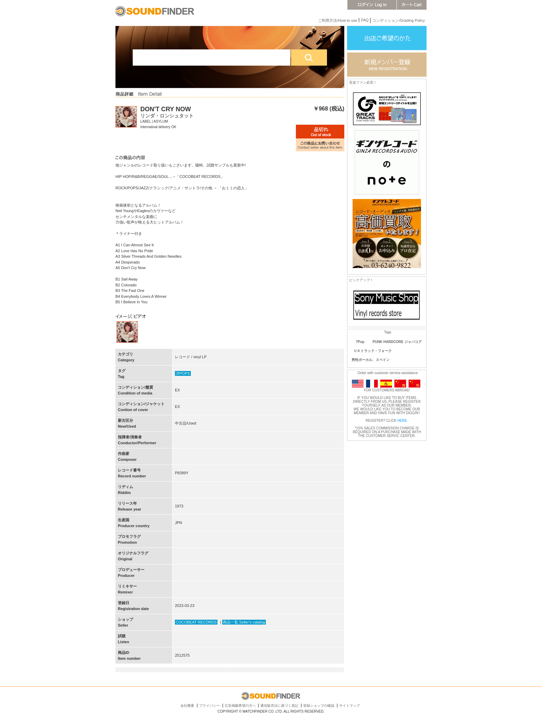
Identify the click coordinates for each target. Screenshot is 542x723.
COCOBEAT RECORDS (196, 622)
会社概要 (187, 705)
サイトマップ (349, 705)
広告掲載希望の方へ (240, 705)
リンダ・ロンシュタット (167, 115)
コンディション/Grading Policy (398, 20)
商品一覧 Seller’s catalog (244, 622)
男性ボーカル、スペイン (371, 360)
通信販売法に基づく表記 (279, 705)
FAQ (364, 20)
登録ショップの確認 (318, 705)
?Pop (360, 342)
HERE (402, 420)
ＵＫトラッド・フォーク (373, 351)
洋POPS (183, 373)
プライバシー (209, 705)
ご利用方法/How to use (337, 20)
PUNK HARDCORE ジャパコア (397, 342)
